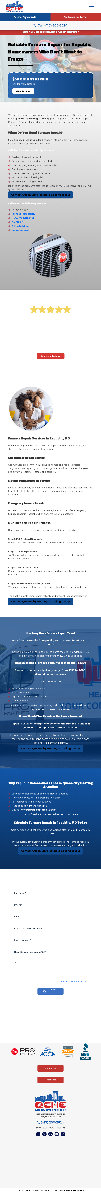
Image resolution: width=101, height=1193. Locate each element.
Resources (50, 1080)
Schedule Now (75, 17)
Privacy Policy (77, 1190)
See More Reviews (50, 356)
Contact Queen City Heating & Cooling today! (40, 194)
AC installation (20, 226)
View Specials (25, 17)
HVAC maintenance (23, 218)
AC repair (17, 222)
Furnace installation (23, 214)
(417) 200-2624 (50, 1122)
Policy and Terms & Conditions (73, 981)
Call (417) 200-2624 (50, 25)
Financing (50, 1068)
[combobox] (50, 928)
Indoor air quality (22, 230)
